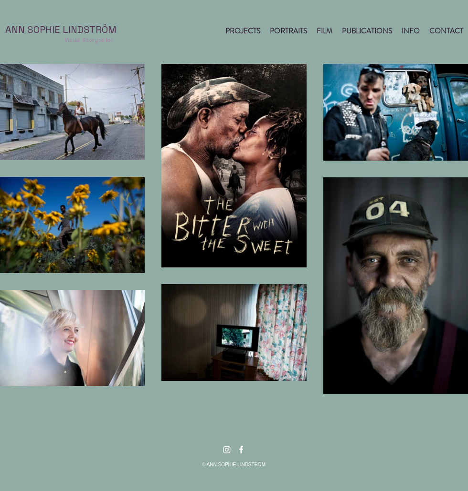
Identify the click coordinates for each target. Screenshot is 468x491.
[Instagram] (227, 449)
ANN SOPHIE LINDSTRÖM (61, 29)
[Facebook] (241, 449)
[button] (243, 31)
